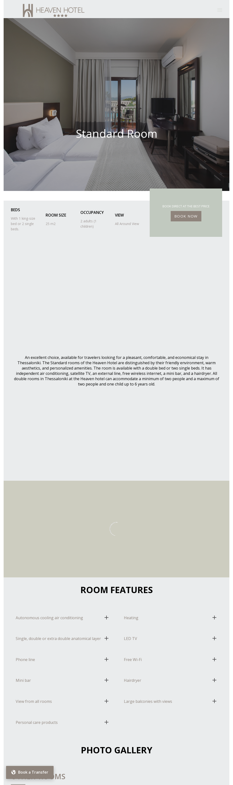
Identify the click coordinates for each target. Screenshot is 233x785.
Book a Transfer (29, 772)
